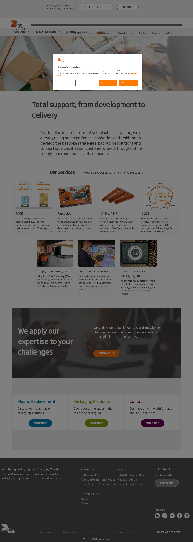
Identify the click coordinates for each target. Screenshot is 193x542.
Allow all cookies (128, 83)
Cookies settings (66, 83)
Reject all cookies (108, 83)
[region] (97, 72)
